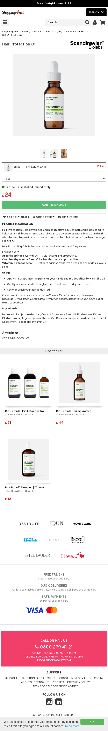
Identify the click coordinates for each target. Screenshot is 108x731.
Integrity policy (78, 682)
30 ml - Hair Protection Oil (54, 167)
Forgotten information (74, 678)
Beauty (26, 31)
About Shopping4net (35, 682)
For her (38, 31)
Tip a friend (68, 217)
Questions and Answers (38, 678)
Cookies (58, 682)
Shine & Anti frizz (75, 31)
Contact (100, 678)
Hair (48, 31)
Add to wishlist (16, 217)
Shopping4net (10, 31)
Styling (58, 31)
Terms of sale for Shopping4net (55, 686)
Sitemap (69, 715)
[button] (103, 22)
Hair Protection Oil (12, 35)
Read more (72, 726)
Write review (44, 217)
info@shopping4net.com (54, 660)
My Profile (12, 678)
